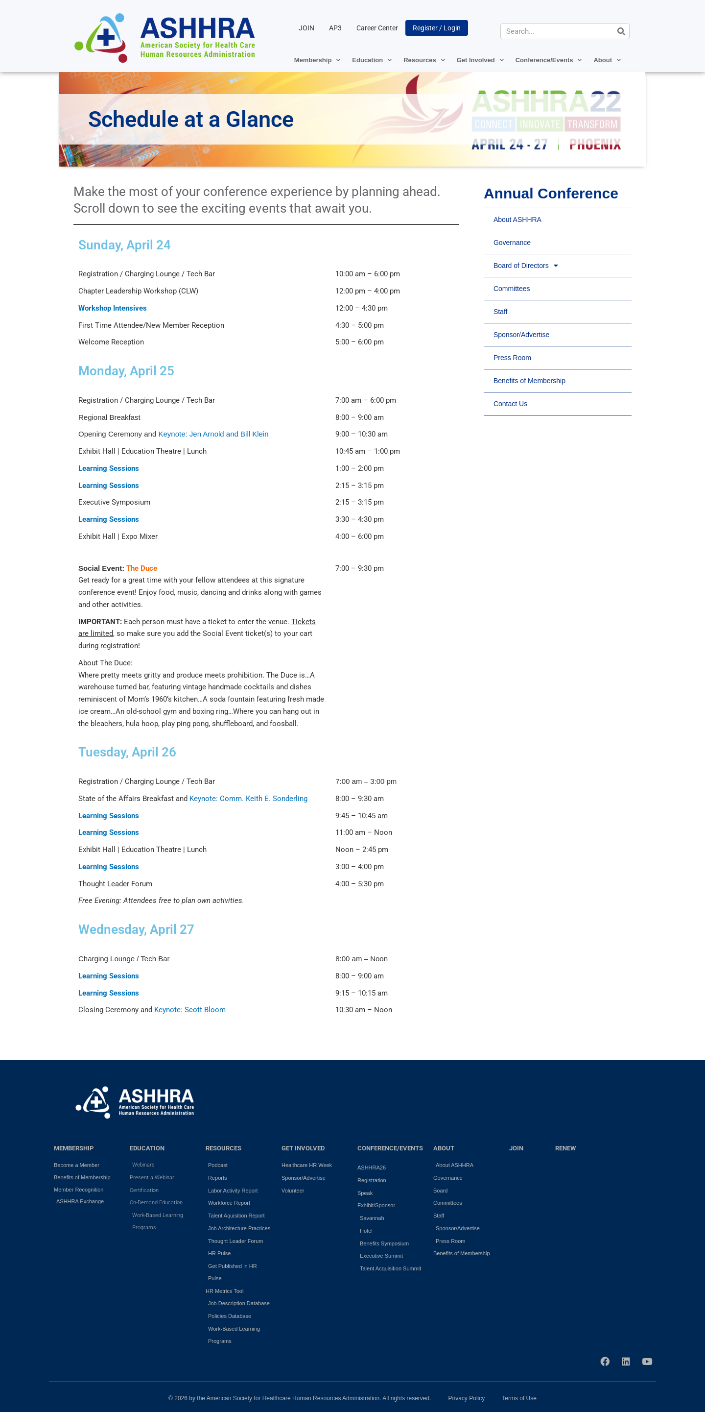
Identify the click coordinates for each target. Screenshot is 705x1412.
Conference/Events (549, 60)
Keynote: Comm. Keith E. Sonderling (248, 798)
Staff (501, 312)
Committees (512, 288)
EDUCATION (147, 1148)
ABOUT (443, 1148)
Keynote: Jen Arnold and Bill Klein (213, 434)
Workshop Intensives (112, 308)
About (607, 60)
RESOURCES (223, 1148)
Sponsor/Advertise (521, 335)
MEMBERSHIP (74, 1148)
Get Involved (480, 60)
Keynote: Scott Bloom (190, 1009)
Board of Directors (526, 265)
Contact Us (510, 404)
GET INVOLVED (303, 1148)
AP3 (335, 28)
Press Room (512, 358)
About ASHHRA (517, 219)
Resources (424, 60)
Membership (317, 60)
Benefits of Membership (529, 381)
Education (372, 60)
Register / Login (437, 28)
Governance (512, 242)
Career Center (377, 28)
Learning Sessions (108, 468)
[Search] (621, 31)
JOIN (306, 28)
